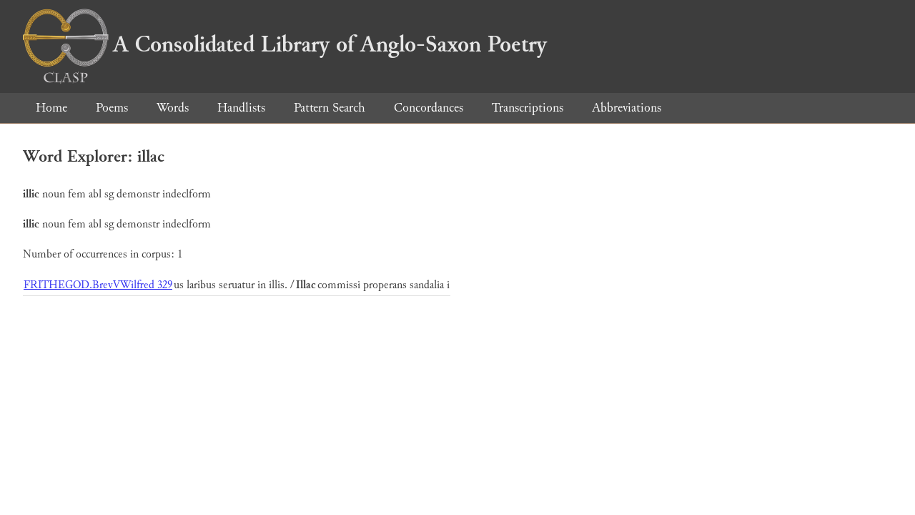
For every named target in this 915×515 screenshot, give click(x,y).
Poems (112, 108)
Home (51, 108)
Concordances (428, 108)
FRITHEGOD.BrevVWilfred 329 (98, 285)
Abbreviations (626, 108)
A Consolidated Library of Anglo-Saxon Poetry (285, 44)
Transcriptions (527, 108)
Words (173, 108)
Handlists (241, 108)
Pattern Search (329, 108)
